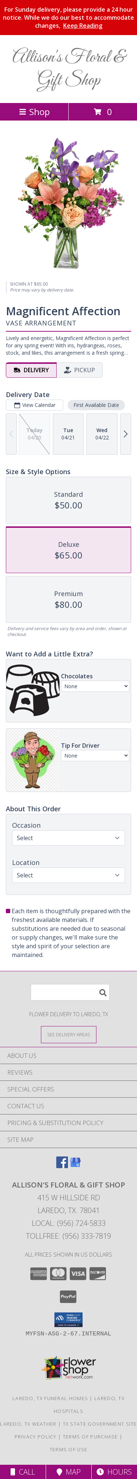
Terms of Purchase (90, 1436)
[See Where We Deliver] (68, 1034)
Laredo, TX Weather (28, 1424)
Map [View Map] (69, 1472)
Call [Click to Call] (23, 1472)
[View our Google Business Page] (75, 1166)
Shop (34, 112)
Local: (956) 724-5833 (69, 1223)
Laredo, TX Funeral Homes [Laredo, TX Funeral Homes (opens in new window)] (50, 1398)
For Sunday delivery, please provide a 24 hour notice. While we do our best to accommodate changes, (68, 17)
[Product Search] (70, 992)
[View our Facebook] (62, 1166)
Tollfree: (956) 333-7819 (68, 1236)
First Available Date (96, 404)
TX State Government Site (100, 1424)
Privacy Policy (36, 1436)
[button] (68, 1319)
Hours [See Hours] (114, 1472)
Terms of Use (69, 1449)
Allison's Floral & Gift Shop (68, 69)
